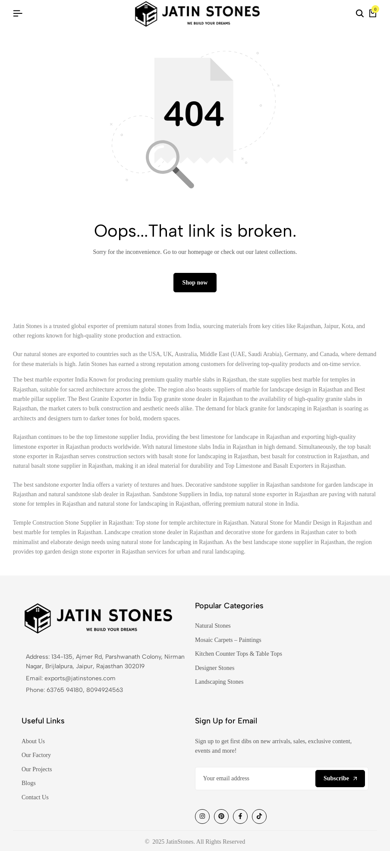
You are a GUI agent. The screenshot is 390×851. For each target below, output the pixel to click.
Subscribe (340, 778)
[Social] (202, 816)
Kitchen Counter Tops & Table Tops (238, 654)
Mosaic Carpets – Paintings (228, 640)
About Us (33, 741)
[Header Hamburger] (17, 14)
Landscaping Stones (219, 682)
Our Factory (36, 755)
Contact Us (35, 797)
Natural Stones (213, 626)
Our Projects (37, 770)
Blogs (29, 783)
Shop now (195, 282)
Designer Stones (214, 668)
